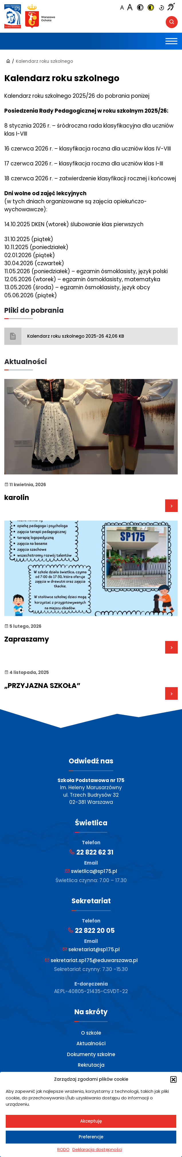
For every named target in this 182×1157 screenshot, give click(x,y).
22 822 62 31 (91, 852)
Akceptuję (91, 1121)
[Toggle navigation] (171, 41)
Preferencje (91, 1137)
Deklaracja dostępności (97, 1149)
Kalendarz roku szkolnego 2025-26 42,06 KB (75, 336)
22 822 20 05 (91, 930)
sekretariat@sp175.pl (91, 949)
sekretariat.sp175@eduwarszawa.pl (91, 960)
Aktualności (91, 1043)
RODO (63, 1149)
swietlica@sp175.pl (91, 871)
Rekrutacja (91, 1065)
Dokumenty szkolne (91, 1054)
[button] (173, 1079)
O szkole (91, 1032)
